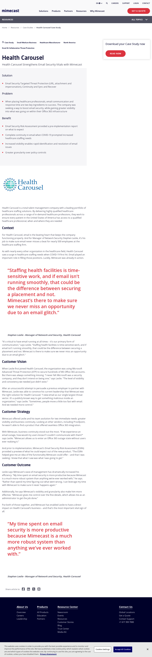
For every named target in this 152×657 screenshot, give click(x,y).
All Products (42, 612)
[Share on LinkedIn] (28, 589)
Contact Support (126, 618)
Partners (41, 618)
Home (4, 27)
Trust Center (63, 628)
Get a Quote (139, 11)
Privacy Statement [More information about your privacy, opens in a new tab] (48, 654)
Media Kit (62, 632)
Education (41, 615)
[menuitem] (43, 12)
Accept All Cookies (123, 649)
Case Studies (28, 27)
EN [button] (99, 3)
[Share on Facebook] (23, 589)
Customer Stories (66, 622)
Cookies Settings (103, 649)
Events (61, 615)
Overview (21, 612)
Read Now (115, 53)
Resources (15, 27)
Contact (146, 3)
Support (126, 3)
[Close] (148, 649)
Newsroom (63, 612)
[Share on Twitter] (33, 589)
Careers (115, 3)
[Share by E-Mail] (38, 589)
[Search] (107, 3)
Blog (60, 625)
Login (136, 3)
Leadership (22, 618)
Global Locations (127, 612)
